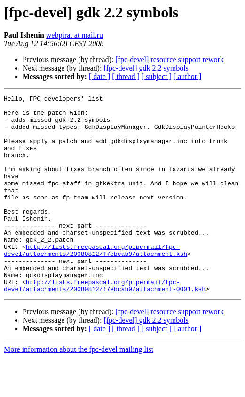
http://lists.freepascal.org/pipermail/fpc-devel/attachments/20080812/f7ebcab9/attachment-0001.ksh (104, 324)
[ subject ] (157, 76)
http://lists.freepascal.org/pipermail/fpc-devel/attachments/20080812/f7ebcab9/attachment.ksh (95, 281)
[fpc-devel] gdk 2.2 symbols (145, 68)
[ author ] (188, 76)
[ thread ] (126, 76)
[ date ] (99, 76)
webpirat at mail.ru (74, 35)
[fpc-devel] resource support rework (169, 60)
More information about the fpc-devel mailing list (78, 389)
